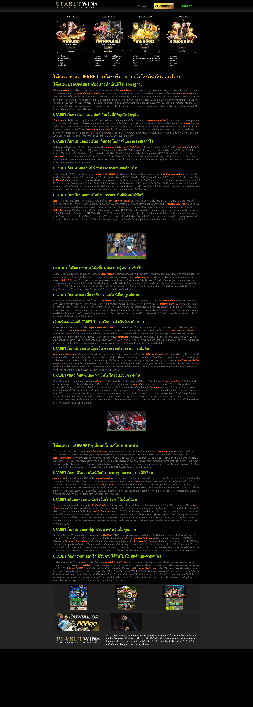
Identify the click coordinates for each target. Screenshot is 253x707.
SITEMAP (142, 6)
